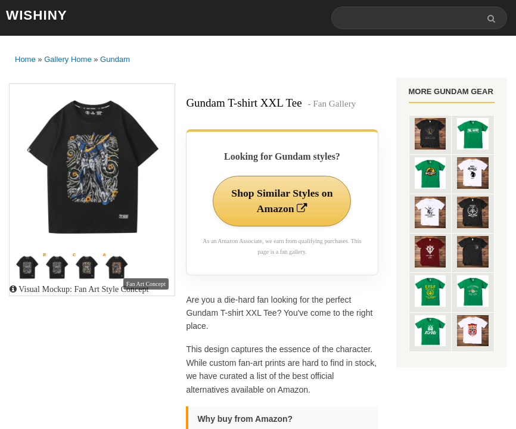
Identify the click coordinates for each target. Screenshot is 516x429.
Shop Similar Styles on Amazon (282, 201)
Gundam (115, 59)
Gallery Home (67, 59)
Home (25, 59)
